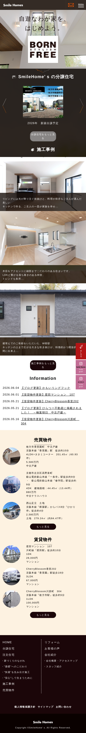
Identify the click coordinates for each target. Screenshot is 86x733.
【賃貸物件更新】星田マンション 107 (48, 394)
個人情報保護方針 (24, 707)
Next (81, 105)
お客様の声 (52, 648)
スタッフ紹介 (54, 666)
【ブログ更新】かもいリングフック (45, 387)
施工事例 (9, 683)
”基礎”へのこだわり (15, 666)
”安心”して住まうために (18, 678)
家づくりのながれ (14, 660)
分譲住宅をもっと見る (43, 136)
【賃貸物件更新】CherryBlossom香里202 (50, 401)
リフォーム (52, 642)
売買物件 (9, 690)
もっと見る (43, 526)
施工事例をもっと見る (43, 365)
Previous (4, 105)
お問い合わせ (64, 707)
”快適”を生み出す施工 (17, 672)
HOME (7, 642)
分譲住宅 (9, 648)
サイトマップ (46, 707)
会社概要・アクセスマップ (62, 660)
